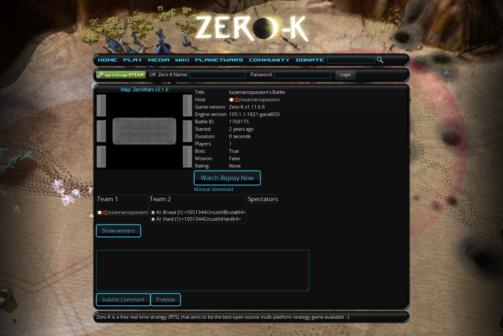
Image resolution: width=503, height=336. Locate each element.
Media (158, 60)
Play (132, 60)
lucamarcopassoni (260, 99)
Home (107, 60)
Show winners (118, 230)
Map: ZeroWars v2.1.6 (144, 89)
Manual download (213, 189)
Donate (310, 60)
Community (269, 60)
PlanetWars (219, 60)
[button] (345, 74)
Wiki (182, 60)
